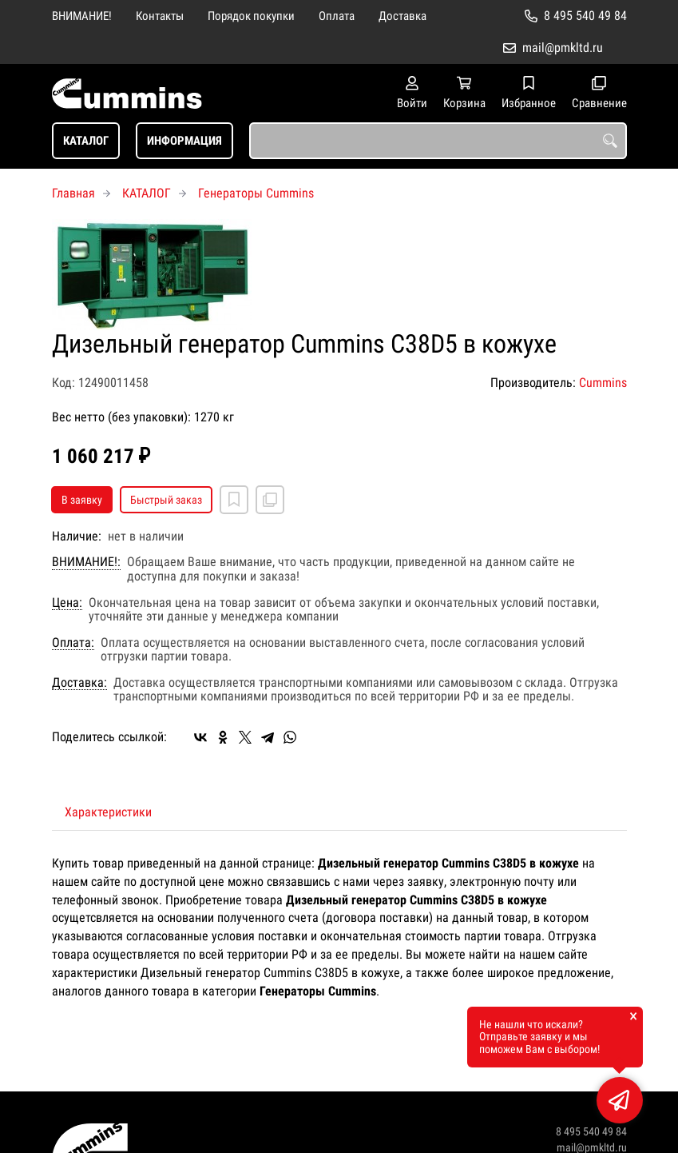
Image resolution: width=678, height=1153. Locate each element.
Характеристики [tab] (108, 812)
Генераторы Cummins (256, 193)
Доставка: (79, 683)
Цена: (67, 603)
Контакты (160, 16)
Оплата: (73, 643)
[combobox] (438, 140)
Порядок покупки (251, 16)
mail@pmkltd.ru (562, 47)
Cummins (603, 382)
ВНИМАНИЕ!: (86, 562)
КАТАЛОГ (86, 141)
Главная (73, 193)
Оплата (337, 16)
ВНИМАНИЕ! (82, 16)
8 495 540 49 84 (585, 15)
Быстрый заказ (166, 499)
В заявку (81, 499)
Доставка (402, 16)
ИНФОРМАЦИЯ (184, 141)
